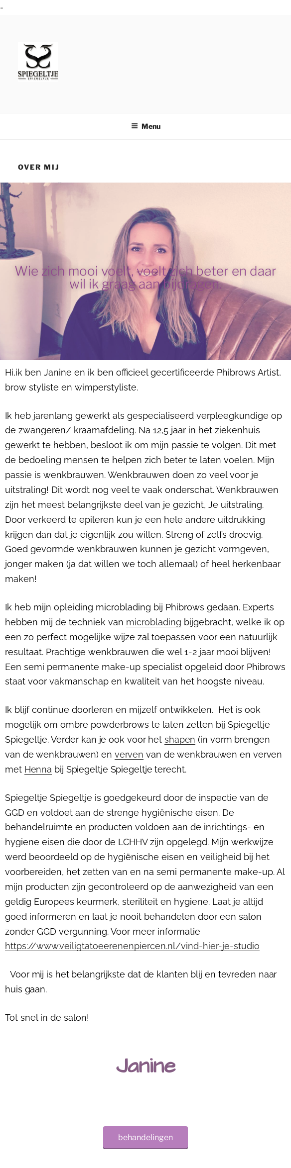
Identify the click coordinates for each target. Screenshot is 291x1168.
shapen (179, 739)
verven (129, 754)
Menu (145, 126)
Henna (38, 769)
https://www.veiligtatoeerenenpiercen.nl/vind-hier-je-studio (132, 946)
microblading (153, 622)
